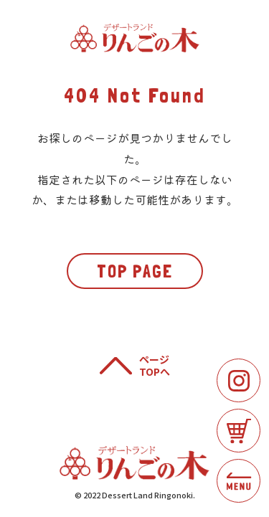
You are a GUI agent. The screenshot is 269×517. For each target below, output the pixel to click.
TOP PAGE (135, 271)
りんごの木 (134, 38)
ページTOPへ (154, 366)
